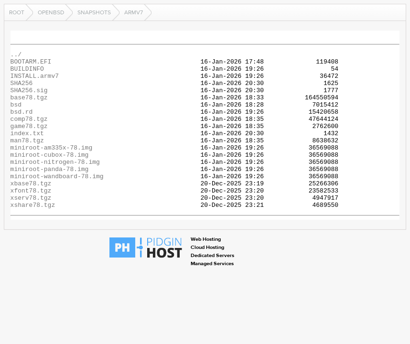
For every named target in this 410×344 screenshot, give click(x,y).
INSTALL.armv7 (35, 81)
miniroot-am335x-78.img (52, 167)
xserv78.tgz (31, 227)
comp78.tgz (29, 133)
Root (16, 12)
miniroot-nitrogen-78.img (55, 184)
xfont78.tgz (31, 219)
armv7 (133, 12)
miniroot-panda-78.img (50, 193)
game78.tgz (29, 141)
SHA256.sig (29, 98)
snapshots (94, 12)
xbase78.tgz (31, 210)
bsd (16, 115)
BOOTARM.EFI (31, 64)
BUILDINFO (27, 72)
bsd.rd (22, 124)
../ (16, 55)
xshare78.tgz (33, 236)
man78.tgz (27, 158)
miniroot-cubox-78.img (50, 176)
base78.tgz (29, 107)
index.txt (27, 150)
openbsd (51, 12)
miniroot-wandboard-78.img (57, 201)
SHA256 (22, 90)
